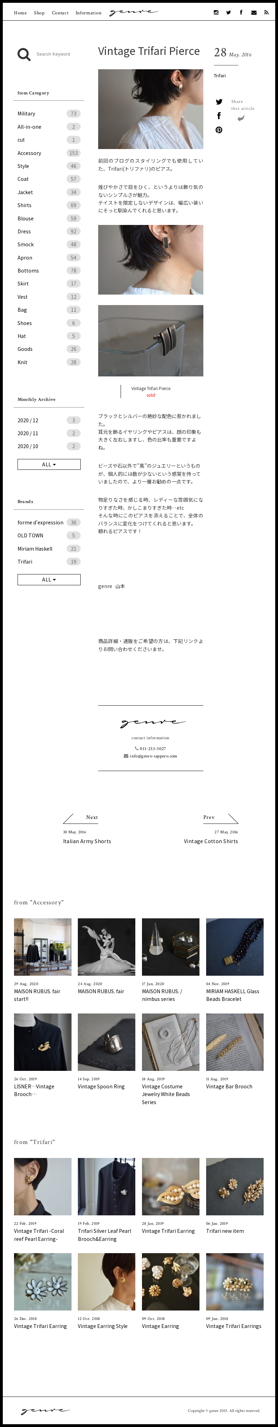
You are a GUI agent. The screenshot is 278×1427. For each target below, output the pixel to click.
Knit (49, 362)
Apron (49, 257)
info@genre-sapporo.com (150, 756)
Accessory (49, 153)
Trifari (220, 75)
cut (49, 139)
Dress (49, 231)
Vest (49, 297)
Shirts (49, 205)
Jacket (49, 192)
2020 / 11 (49, 433)
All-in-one (49, 126)
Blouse (49, 218)
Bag (49, 309)
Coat (49, 179)
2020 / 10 (49, 446)
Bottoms (49, 270)
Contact (60, 13)
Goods (49, 349)
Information (89, 13)
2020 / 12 (49, 420)
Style (49, 166)
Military (49, 113)
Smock (49, 244)
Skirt (49, 283)
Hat (49, 336)
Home (20, 13)
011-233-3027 (150, 749)
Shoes (49, 323)
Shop (39, 13)
